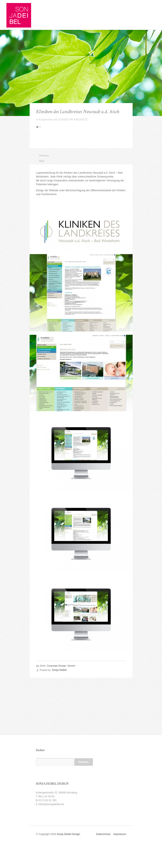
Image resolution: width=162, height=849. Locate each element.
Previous (41, 155)
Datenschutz (104, 834)
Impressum (119, 834)
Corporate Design (56, 665)
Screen (71, 665)
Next (41, 161)
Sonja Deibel (59, 669)
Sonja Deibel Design (68, 834)
